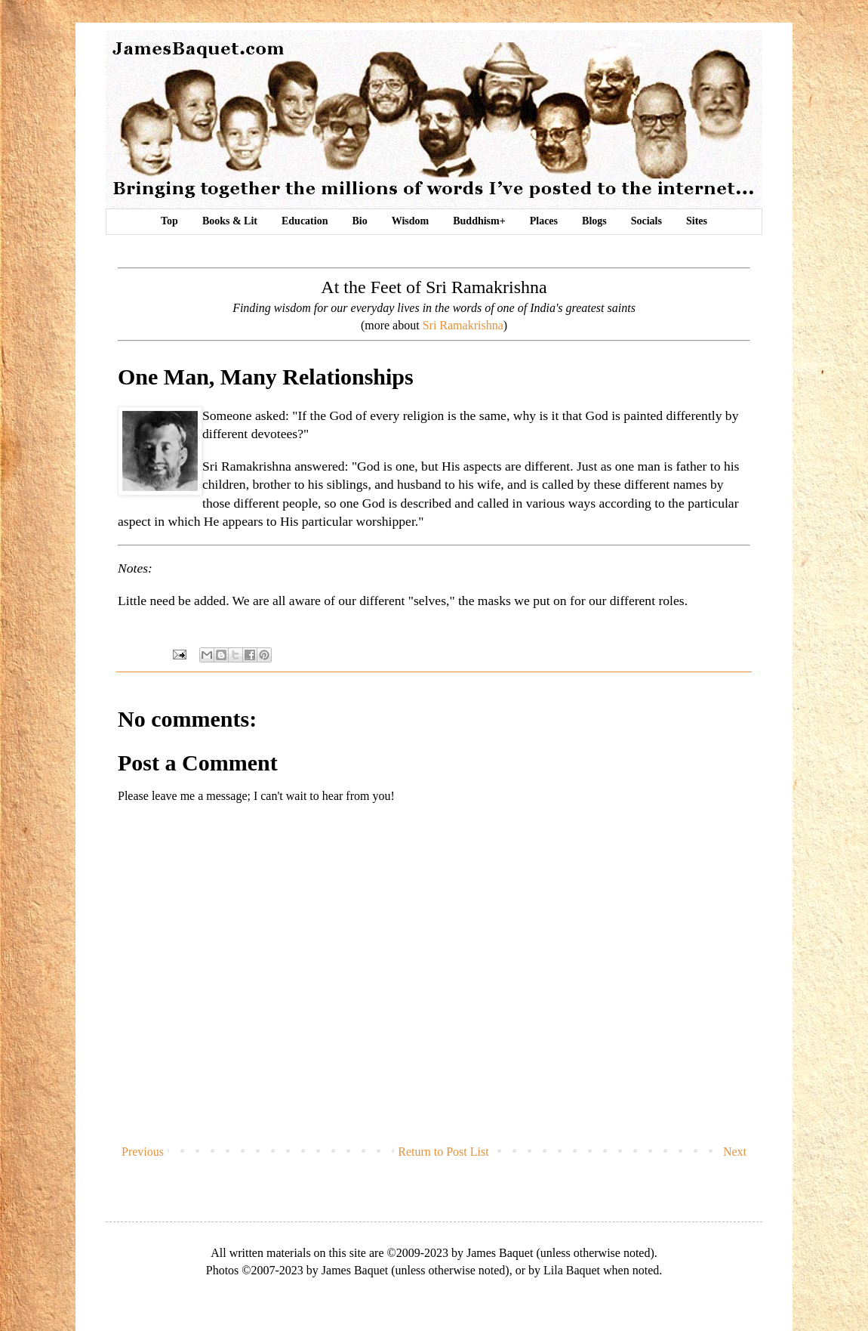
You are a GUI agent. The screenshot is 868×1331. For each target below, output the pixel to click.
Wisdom (410, 221)
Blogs (594, 221)
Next (734, 1151)
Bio (359, 221)
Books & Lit (229, 221)
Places (544, 221)
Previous (143, 1151)
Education (305, 221)
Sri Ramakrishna (463, 325)
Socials (646, 221)
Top (169, 221)
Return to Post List (443, 1151)
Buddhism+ (479, 221)
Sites (696, 221)
